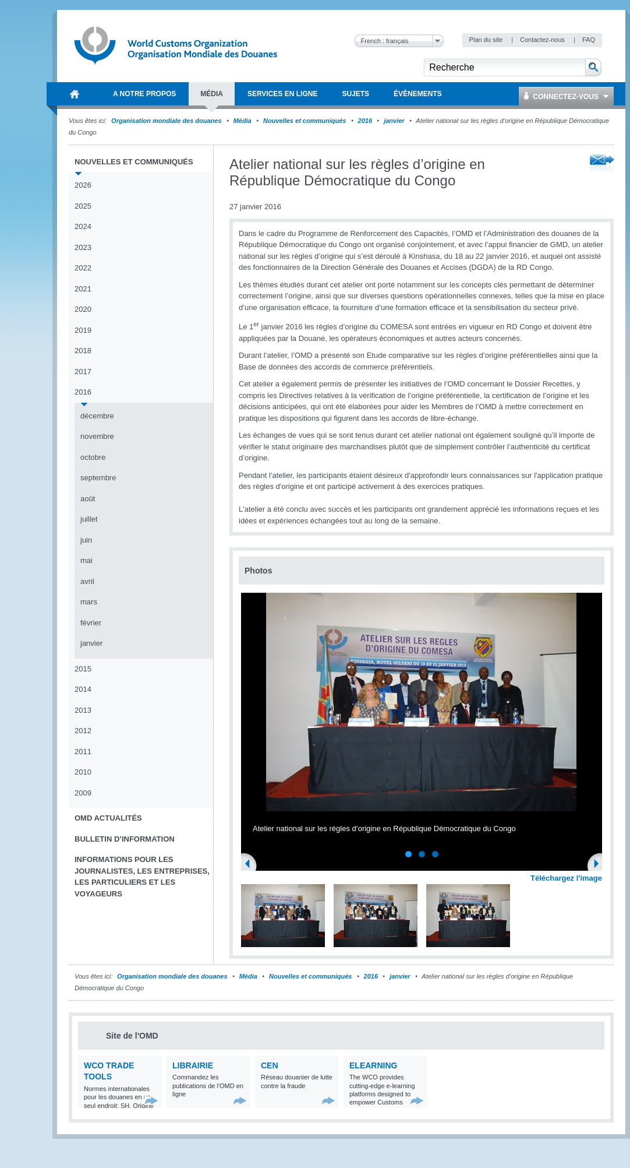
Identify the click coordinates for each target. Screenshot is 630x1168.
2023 (83, 247)
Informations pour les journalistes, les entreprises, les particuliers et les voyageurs (142, 876)
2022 (83, 267)
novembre (97, 436)
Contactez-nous (543, 39)
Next (600, 865)
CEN (269, 1065)
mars (88, 601)
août (87, 498)
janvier (394, 120)
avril (87, 581)
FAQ (588, 39)
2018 (83, 350)
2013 (83, 710)
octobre (92, 457)
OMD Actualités (108, 818)
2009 (83, 793)
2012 (83, 730)
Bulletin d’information (125, 839)
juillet (89, 519)
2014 (83, 689)
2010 (83, 772)
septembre (98, 477)
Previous (251, 865)
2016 (365, 120)
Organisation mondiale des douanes (166, 120)
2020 (83, 309)
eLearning (373, 1065)
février (90, 622)
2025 (83, 206)
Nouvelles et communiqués (304, 120)
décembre (97, 415)
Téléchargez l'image (566, 878)
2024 (83, 226)
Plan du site (487, 39)
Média (242, 120)
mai (86, 560)
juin (86, 540)
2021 (83, 288)
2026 (83, 185)
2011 (83, 751)
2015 (83, 668)
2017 (83, 371)
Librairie (192, 1065)
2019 (83, 330)
